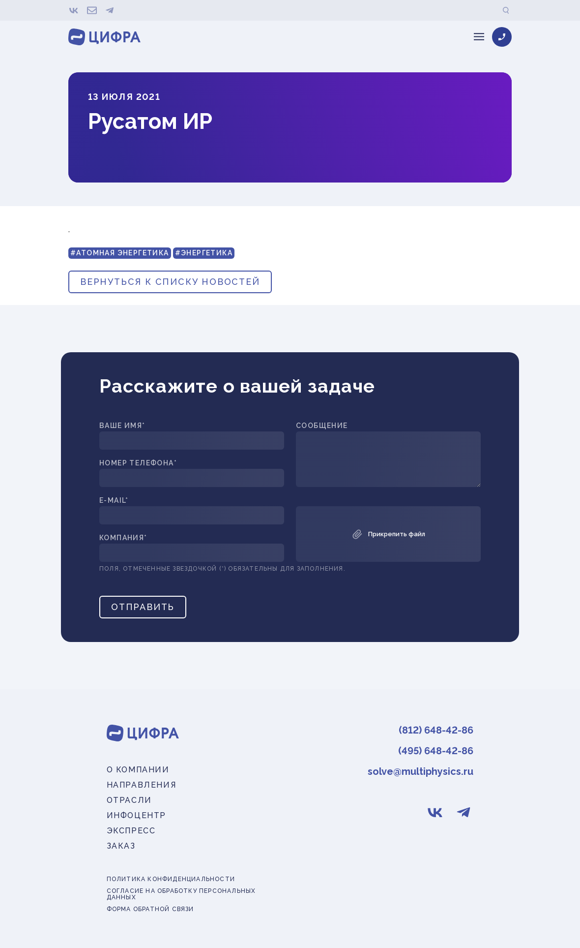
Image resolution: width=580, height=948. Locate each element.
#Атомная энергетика (119, 253)
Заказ (121, 846)
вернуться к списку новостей (170, 281)
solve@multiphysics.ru (420, 771)
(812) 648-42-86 (436, 730)
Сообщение (322, 425)
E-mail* (114, 500)
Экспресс (131, 830)
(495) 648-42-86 (435, 750)
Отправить (142, 607)
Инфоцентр (136, 815)
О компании (138, 769)
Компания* (123, 538)
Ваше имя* (122, 425)
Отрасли (129, 800)
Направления (141, 785)
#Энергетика (203, 253)
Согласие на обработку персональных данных (181, 894)
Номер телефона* (138, 463)
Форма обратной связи (150, 909)
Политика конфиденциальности (171, 879)
